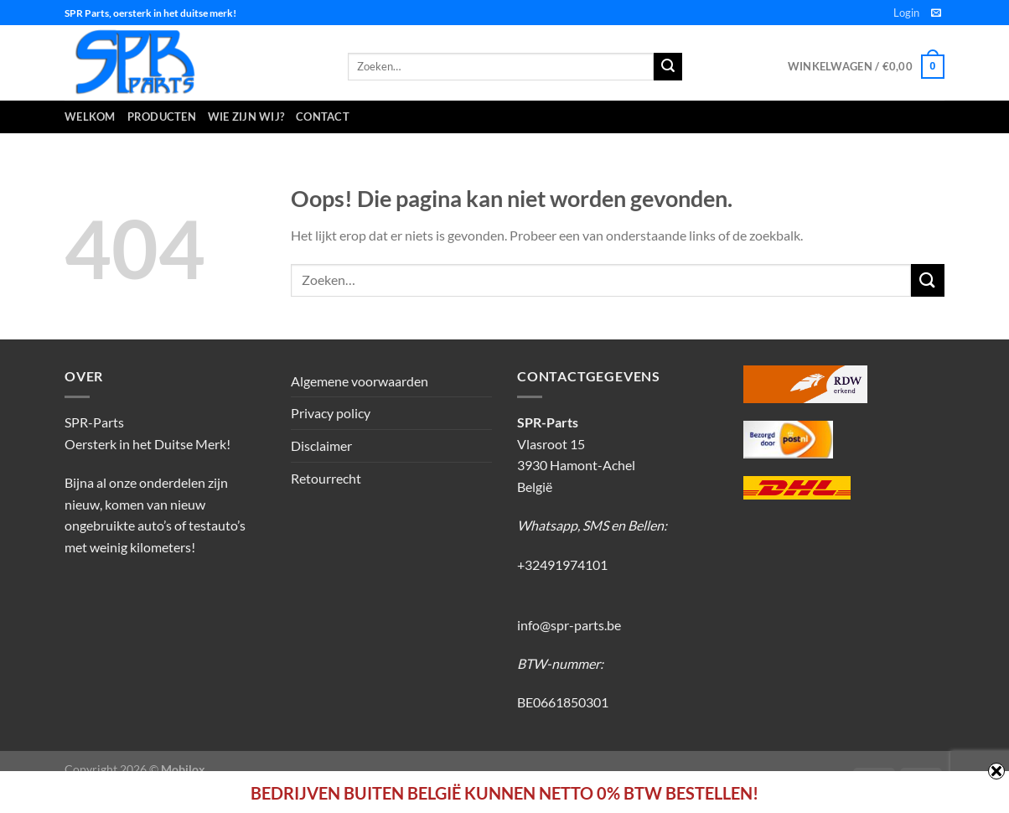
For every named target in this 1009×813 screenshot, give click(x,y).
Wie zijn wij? (246, 116)
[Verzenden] (927, 280)
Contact (322, 116)
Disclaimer (321, 445)
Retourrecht (326, 478)
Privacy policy (330, 413)
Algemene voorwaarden (359, 381)
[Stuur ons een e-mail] (936, 13)
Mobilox (183, 769)
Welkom (90, 116)
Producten (161, 116)
